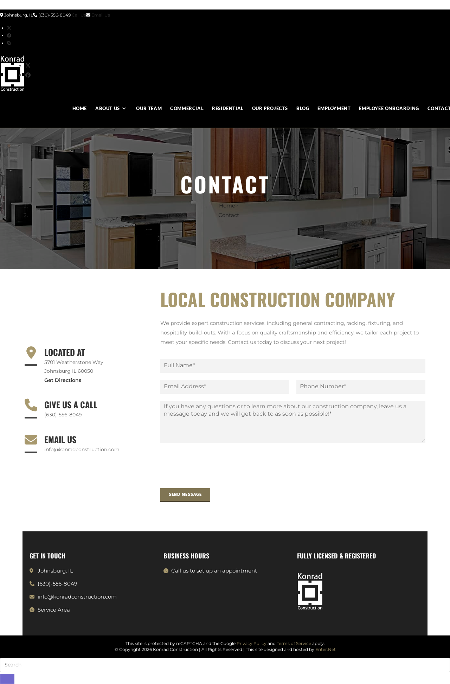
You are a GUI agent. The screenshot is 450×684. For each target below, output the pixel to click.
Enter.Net (325, 649)
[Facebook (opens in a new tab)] (9, 35)
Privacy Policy (251, 643)
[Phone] (360, 387)
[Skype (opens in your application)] (9, 43)
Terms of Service (294, 643)
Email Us (100, 15)
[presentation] (213, 476)
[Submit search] (7, 678)
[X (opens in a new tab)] (9, 28)
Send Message (185, 494)
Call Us (79, 15)
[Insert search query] (225, 665)
